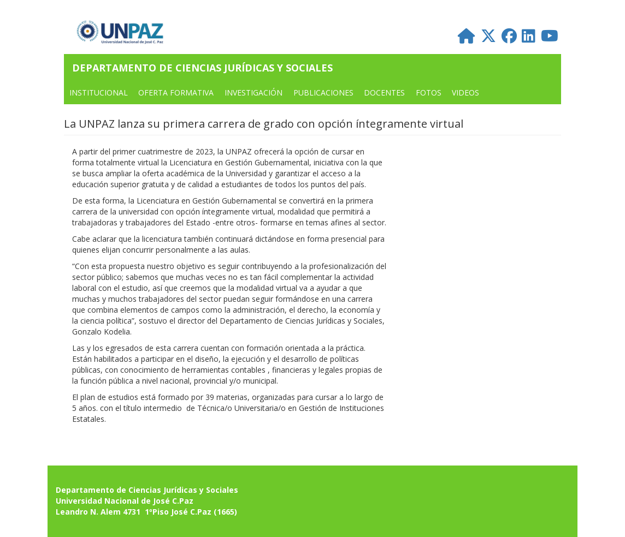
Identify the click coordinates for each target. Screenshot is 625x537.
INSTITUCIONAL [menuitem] (98, 92)
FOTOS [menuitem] (428, 92)
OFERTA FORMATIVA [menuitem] (176, 92)
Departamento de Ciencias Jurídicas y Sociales (202, 67)
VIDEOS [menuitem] (465, 92)
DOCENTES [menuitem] (384, 92)
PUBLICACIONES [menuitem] (323, 92)
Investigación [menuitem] (253, 92)
